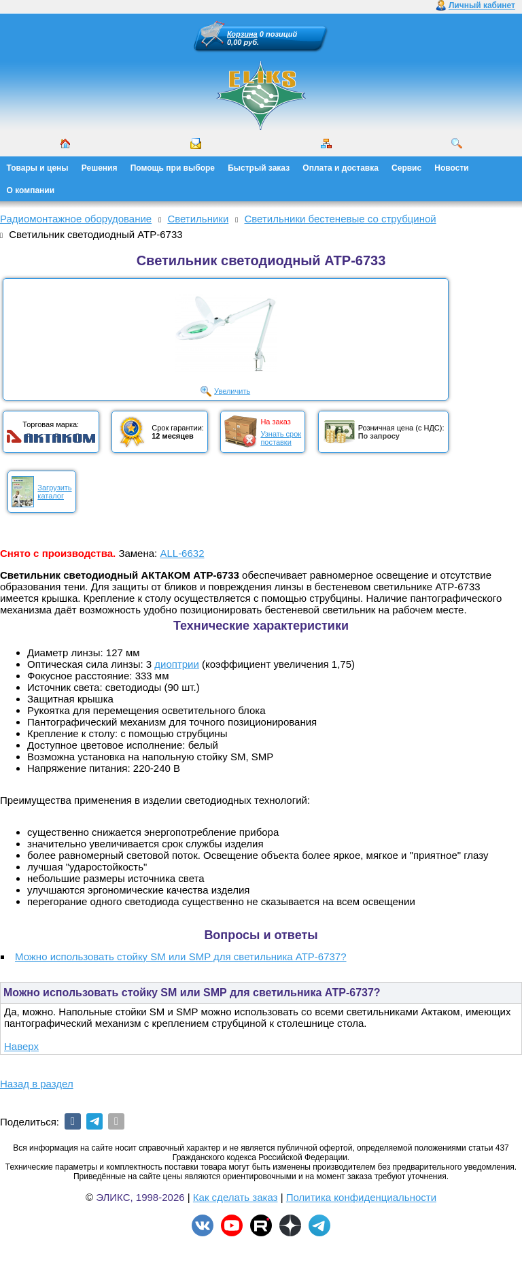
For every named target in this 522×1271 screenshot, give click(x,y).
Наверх (21, 1046)
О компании (31, 190)
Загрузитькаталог (54, 492)
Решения (100, 168)
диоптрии (176, 664)
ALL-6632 (182, 553)
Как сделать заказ (235, 1197)
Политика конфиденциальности (361, 1197)
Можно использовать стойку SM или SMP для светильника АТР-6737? (181, 956)
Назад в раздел (36, 1083)
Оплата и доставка (340, 168)
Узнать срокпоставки (280, 438)
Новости (451, 168)
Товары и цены (38, 168)
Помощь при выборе (172, 168)
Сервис (406, 168)
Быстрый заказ (259, 168)
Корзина (242, 34)
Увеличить (232, 391)
